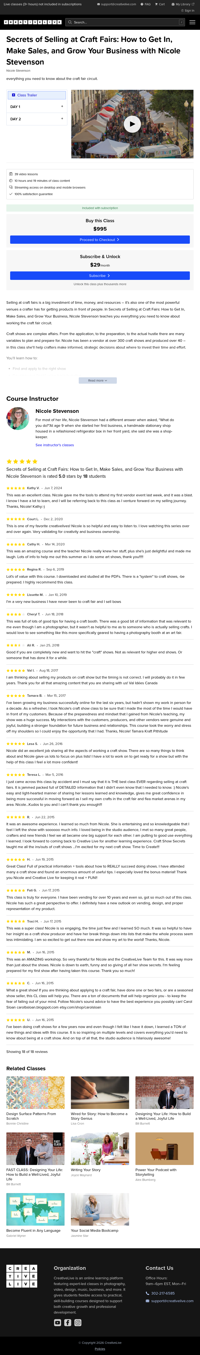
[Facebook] (68, 1322)
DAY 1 (15, 106)
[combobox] (125, 22)
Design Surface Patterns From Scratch (31, 1116)
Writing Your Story (86, 1169)
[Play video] (132, 124)
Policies (100, 1349)
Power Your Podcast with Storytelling (156, 1172)
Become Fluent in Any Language (33, 1230)
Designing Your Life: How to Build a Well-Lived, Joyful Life (163, 1116)
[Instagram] (78, 1322)
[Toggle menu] (192, 22)
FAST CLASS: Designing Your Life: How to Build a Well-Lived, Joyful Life (34, 1174)
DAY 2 (15, 119)
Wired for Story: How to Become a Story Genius (99, 1116)
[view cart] (161, 4)
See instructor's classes (55, 445)
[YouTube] (57, 1322)
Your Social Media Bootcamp (94, 1230)
